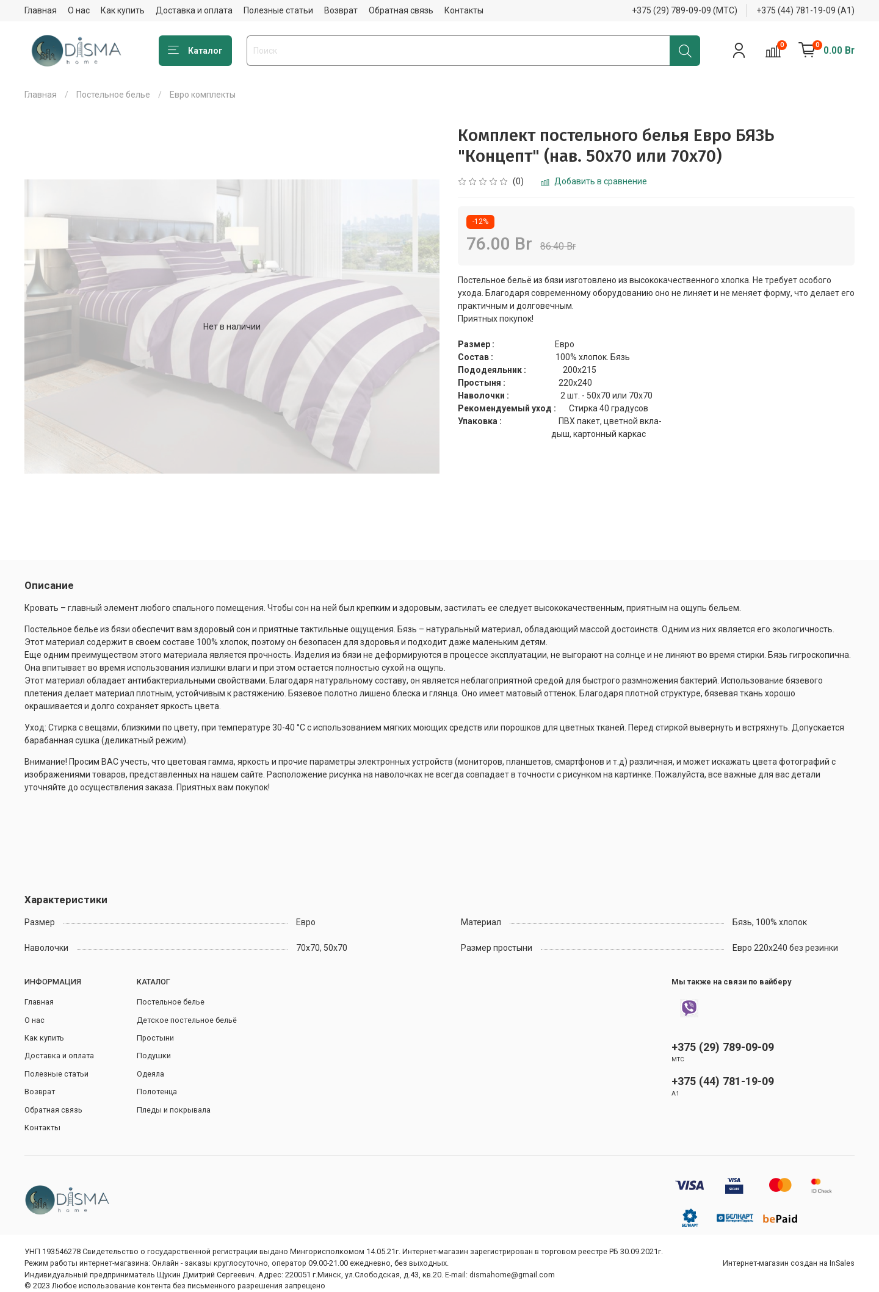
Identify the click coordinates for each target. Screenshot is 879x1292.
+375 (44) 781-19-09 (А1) (805, 10)
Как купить (123, 10)
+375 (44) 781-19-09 (722, 1081)
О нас (79, 10)
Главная (40, 10)
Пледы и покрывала (174, 1109)
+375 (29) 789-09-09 (722, 1047)
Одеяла (150, 1073)
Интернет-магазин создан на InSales (789, 1263)
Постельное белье (113, 94)
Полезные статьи (278, 10)
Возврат (341, 10)
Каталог (195, 50)
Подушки (154, 1055)
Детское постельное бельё (187, 1020)
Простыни (155, 1037)
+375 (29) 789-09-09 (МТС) (684, 10)
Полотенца (157, 1091)
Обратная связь (401, 10)
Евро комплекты (203, 94)
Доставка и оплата (194, 10)
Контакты (463, 10)
